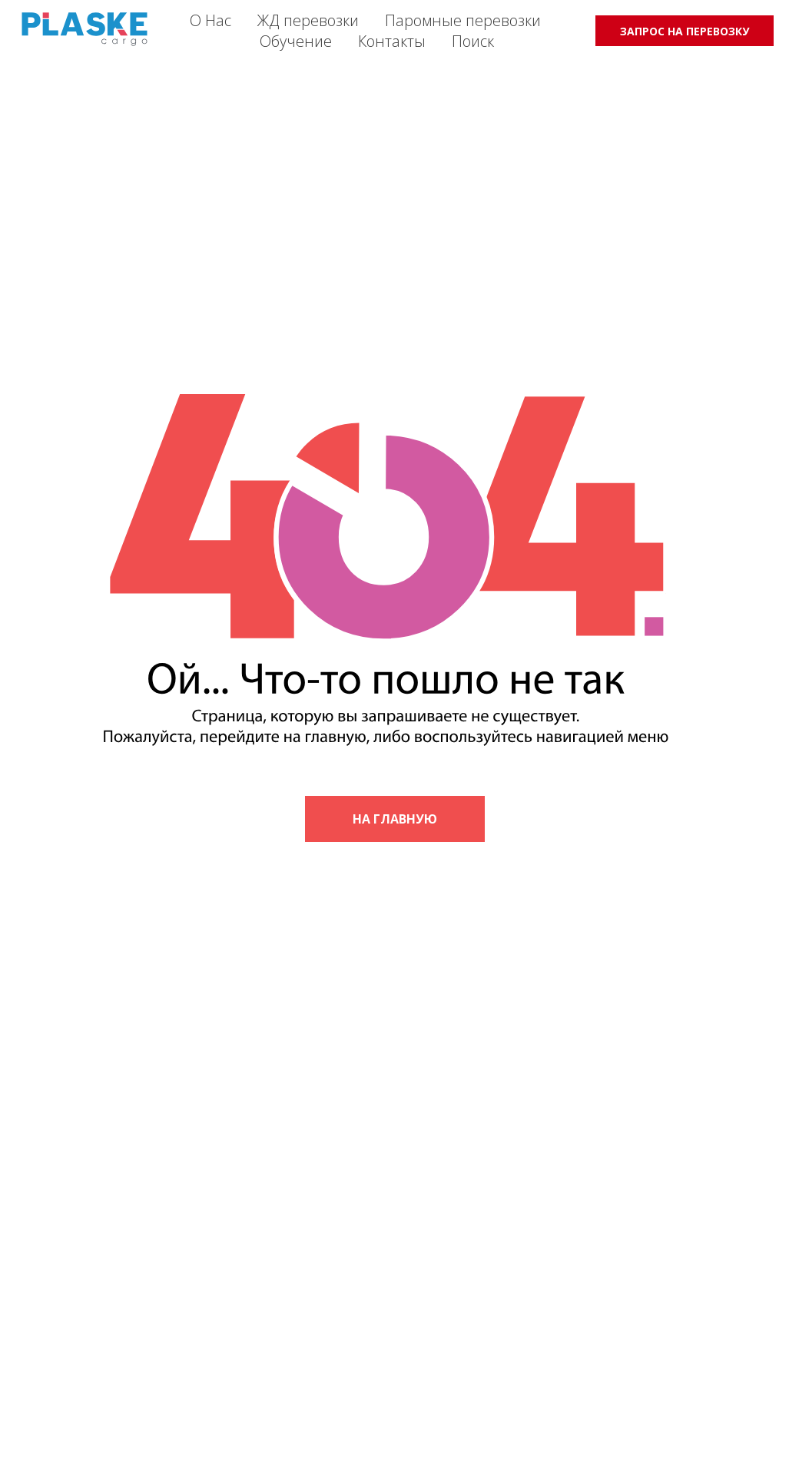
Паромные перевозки (463, 20)
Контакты (392, 41)
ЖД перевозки (308, 20)
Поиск (473, 41)
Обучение (296, 41)
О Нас (210, 20)
